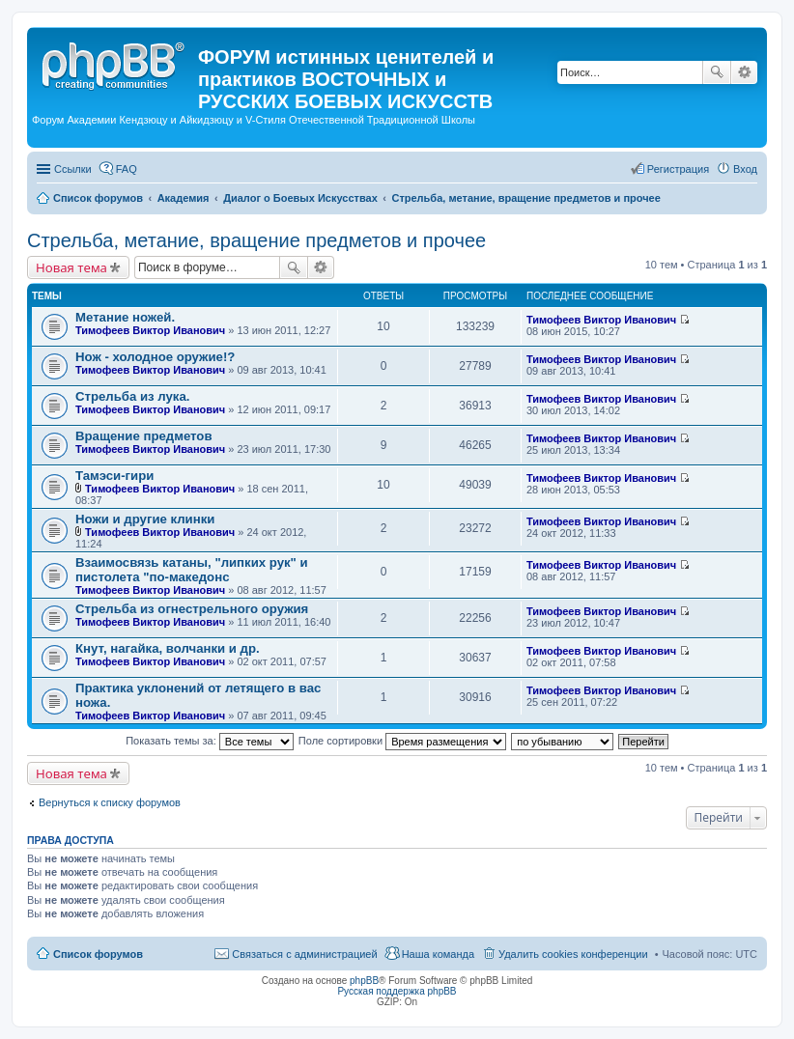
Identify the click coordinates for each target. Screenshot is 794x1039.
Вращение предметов (144, 436)
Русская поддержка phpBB (396, 991)
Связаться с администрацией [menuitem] (304, 954)
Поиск (716, 72)
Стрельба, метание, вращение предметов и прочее (256, 240)
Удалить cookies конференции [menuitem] (573, 954)
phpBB (364, 980)
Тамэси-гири (114, 475)
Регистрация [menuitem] (678, 169)
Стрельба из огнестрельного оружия (191, 609)
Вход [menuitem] (745, 169)
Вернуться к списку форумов (110, 802)
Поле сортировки (402, 740)
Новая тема (71, 267)
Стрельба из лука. (132, 396)
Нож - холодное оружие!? (155, 357)
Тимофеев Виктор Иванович (150, 330)
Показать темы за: (210, 740)
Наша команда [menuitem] (438, 954)
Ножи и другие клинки (144, 519)
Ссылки (73, 169)
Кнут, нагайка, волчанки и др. (167, 648)
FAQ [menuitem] (126, 169)
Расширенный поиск (744, 72)
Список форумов (98, 954)
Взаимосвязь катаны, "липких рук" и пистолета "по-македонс (191, 569)
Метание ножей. (125, 317)
